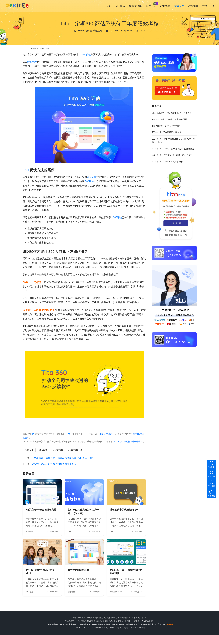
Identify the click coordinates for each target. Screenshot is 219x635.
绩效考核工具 (76, 450)
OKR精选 (120, 5)
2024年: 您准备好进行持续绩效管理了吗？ (54, 463)
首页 (108, 5)
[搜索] (213, 5)
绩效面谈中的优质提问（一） (125, 509)
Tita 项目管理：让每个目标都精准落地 (169, 119)
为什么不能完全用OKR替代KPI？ (40, 572)
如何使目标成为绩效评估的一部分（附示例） (83, 511)
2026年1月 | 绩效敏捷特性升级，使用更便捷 (172, 155)
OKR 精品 (29, 592)
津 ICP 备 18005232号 (110, 628)
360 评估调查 (85, 30)
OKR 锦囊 (165, 5)
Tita (68, 434)
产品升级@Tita (116, 592)
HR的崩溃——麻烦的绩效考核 (41, 509)
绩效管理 (179, 5)
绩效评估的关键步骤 (78, 570)
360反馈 (86, 54)
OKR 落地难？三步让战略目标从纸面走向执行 (173, 113)
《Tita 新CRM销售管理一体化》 (128, 441)
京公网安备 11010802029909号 (132, 628)
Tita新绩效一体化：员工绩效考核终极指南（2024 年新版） (63, 458)
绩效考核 (59, 450)
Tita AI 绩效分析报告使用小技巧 (166, 126)
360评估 (89, 181)
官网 (204, 5)
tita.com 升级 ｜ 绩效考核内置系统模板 (126, 572)
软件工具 (151, 5)
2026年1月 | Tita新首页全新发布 (167, 132)
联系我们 (193, 5)
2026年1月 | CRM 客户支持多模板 (167, 161)
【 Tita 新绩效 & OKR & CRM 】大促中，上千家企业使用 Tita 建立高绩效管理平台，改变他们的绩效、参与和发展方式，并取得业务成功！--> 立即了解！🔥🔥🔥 (109, 624)
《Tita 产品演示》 (105, 434)
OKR (33, 434)
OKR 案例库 (135, 5)
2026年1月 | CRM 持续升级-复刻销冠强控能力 (173, 148)
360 (26, 170)
